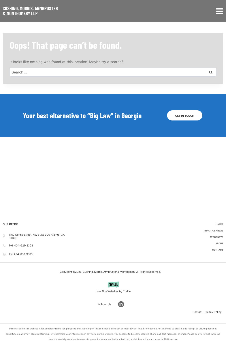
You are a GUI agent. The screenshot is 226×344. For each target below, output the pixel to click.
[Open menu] (218, 11)
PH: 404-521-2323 (21, 245)
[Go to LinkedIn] (123, 304)
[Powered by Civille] (113, 288)
